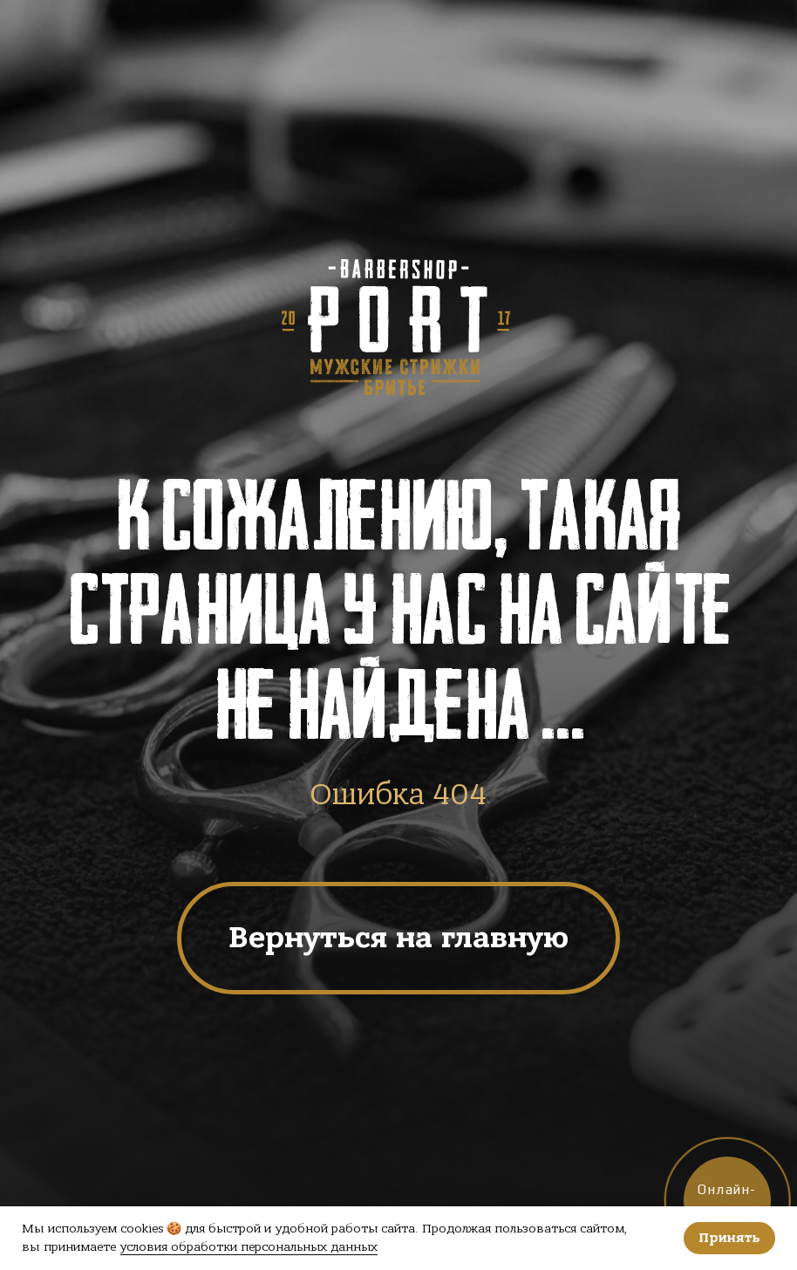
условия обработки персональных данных (249, 1246)
